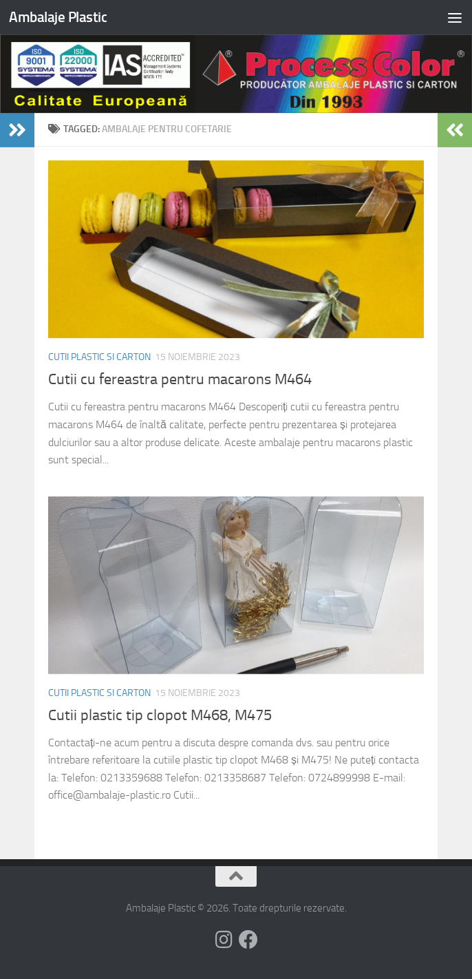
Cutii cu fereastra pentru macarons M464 (180, 379)
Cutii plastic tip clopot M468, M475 (160, 715)
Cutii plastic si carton (99, 357)
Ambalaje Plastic (58, 16)
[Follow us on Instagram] (223, 939)
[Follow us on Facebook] (248, 939)
